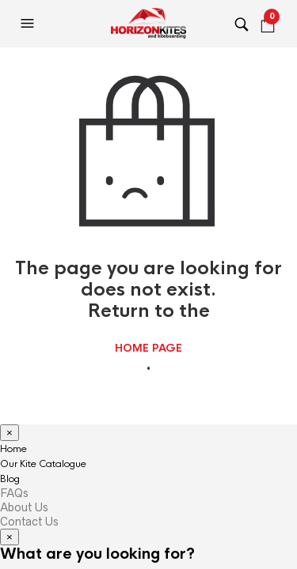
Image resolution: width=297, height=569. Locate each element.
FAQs (14, 493)
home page (148, 348)
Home (13, 449)
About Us (24, 507)
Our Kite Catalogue (43, 464)
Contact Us (29, 521)
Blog (10, 479)
